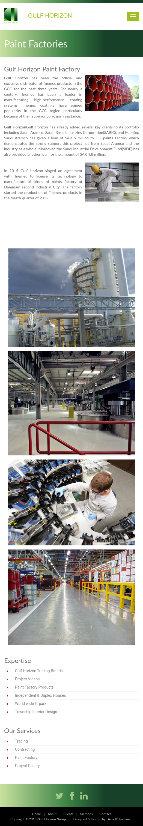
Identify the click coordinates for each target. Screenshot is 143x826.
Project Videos (27, 679)
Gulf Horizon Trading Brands (39, 671)
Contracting (25, 749)
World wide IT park (30, 703)
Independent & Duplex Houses (40, 695)
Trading (21, 741)
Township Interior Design (36, 712)
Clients (68, 814)
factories (86, 814)
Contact (105, 814)
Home (36, 814)
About (52, 814)
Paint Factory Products (34, 687)
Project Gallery (27, 766)
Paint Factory (26, 757)
